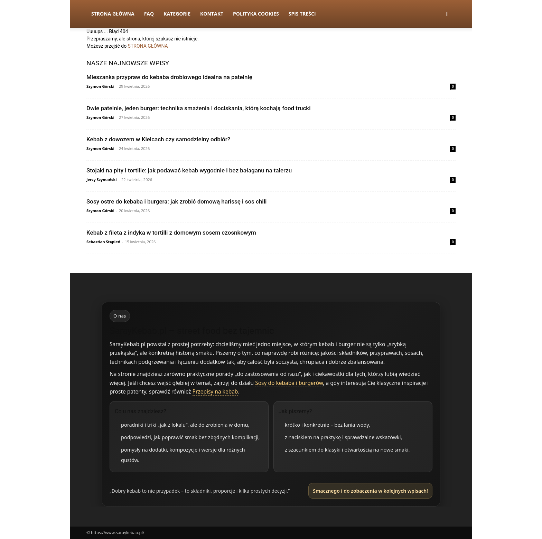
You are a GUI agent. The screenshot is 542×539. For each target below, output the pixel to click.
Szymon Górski (100, 86)
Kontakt (211, 13)
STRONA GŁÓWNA (148, 46)
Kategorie (176, 13)
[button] (447, 14)
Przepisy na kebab (215, 391)
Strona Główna (112, 13)
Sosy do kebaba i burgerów (289, 383)
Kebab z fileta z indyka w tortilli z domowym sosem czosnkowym (171, 232)
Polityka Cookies (256, 13)
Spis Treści (302, 13)
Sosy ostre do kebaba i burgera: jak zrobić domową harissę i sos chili (176, 201)
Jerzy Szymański (101, 179)
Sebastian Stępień (103, 241)
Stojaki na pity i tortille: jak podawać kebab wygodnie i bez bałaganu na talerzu (189, 170)
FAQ (149, 13)
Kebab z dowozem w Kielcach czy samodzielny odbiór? (158, 139)
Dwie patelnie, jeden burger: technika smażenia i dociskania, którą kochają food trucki (198, 108)
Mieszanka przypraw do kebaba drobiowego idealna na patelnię (169, 77)
